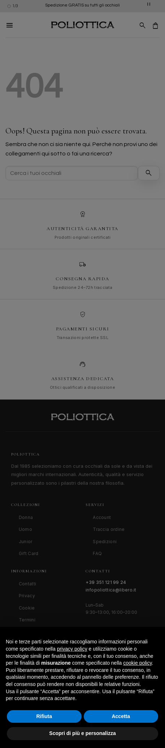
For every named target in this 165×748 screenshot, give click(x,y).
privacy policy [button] (72, 649)
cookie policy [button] (137, 663)
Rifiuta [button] (44, 716)
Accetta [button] (121, 716)
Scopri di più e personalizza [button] (82, 733)
